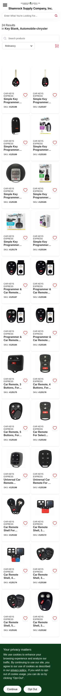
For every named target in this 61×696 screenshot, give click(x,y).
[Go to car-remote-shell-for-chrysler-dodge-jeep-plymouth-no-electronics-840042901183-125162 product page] (16, 518)
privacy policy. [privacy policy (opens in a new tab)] (19, 670)
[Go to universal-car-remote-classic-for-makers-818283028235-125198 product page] (16, 471)
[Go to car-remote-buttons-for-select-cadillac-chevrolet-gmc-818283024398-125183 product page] (16, 423)
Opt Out (32, 689)
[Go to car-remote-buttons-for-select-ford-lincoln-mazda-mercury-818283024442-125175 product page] (16, 375)
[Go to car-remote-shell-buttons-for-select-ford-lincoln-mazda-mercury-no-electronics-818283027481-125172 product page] (45, 518)
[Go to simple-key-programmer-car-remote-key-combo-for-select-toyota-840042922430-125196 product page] (16, 90)
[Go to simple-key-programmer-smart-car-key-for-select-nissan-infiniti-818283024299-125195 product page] (16, 185)
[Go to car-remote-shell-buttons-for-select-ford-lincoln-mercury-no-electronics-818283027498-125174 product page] (16, 566)
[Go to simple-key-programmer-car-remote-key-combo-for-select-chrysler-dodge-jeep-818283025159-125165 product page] (45, 185)
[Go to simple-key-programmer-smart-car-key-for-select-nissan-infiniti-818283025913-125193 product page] (45, 138)
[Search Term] (30, 16)
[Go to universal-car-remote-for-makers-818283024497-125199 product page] (45, 471)
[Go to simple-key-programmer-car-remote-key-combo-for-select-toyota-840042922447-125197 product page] (45, 90)
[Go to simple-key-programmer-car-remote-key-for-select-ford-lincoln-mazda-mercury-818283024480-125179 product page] (16, 233)
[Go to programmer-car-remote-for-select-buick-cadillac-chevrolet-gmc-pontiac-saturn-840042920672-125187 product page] (16, 280)
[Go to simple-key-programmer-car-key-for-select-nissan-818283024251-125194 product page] (45, 233)
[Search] (56, 15)
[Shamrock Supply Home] (30, 3)
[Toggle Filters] (57, 46)
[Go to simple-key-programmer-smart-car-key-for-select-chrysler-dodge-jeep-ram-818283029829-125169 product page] (16, 138)
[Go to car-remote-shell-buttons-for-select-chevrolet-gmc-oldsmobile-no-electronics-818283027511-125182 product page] (45, 613)
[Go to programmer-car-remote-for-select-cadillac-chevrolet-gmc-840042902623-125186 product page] (45, 280)
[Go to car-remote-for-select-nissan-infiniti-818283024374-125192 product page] (45, 423)
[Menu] (5, 5)
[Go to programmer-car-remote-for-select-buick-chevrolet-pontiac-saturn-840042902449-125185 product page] (45, 328)
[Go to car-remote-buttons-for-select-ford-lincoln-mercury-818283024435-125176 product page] (45, 375)
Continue (12, 689)
